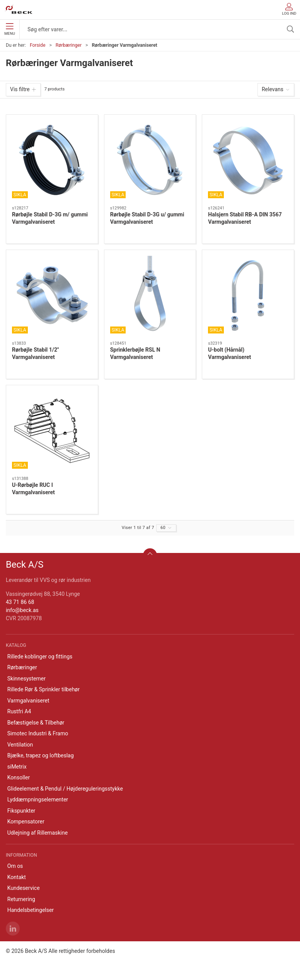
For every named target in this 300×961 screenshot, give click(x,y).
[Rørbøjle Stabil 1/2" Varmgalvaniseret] (52, 296)
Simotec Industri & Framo (37, 733)
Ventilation (20, 745)
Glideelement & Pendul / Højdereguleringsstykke (65, 789)
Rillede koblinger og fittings (40, 656)
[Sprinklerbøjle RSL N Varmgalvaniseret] (150, 296)
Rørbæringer (69, 45)
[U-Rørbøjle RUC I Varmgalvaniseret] (52, 431)
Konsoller (18, 777)
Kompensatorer (25, 821)
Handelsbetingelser (30, 910)
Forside (38, 45)
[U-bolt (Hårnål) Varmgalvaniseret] (248, 296)
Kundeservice (23, 888)
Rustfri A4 (19, 711)
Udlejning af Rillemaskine (37, 833)
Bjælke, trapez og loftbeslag (40, 755)
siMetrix (17, 767)
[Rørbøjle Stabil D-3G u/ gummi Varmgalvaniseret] (150, 161)
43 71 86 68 (20, 602)
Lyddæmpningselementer (37, 799)
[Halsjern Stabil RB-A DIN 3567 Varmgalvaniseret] (248, 161)
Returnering (21, 899)
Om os (15, 866)
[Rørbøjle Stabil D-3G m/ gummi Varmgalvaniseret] (52, 161)
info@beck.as (22, 610)
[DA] (19, 9)
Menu (9, 29)
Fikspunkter (21, 811)
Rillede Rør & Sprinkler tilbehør (43, 689)
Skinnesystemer (26, 678)
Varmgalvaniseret (28, 700)
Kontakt (16, 877)
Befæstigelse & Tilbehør (36, 722)
